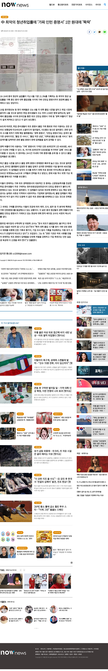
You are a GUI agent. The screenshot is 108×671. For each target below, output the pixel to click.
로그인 (37, 649)
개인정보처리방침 (57, 649)
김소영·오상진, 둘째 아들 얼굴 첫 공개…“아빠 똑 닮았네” (16, 621)
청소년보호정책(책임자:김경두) (72, 649)
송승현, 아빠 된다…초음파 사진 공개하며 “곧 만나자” (40, 610)
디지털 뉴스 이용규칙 (86, 649)
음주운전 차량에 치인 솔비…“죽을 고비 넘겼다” (40, 621)
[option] (35, 584)
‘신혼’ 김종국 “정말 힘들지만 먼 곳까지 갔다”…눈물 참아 (15, 610)
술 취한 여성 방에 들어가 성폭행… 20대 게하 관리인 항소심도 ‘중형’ (35, 592)
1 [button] (34, 628)
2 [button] (36, 628)
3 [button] (37, 628)
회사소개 (43, 649)
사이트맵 (96, 649)
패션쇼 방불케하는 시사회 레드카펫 (65, 609)
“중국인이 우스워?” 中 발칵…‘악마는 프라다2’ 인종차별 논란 (59, 592)
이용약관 (49, 649)
